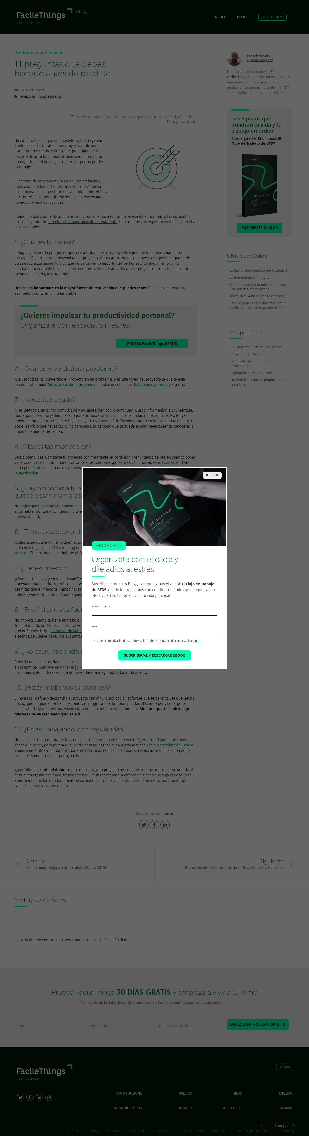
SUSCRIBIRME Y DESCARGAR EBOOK (154, 655)
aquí (197, 641)
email (95, 626)
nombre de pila (101, 606)
